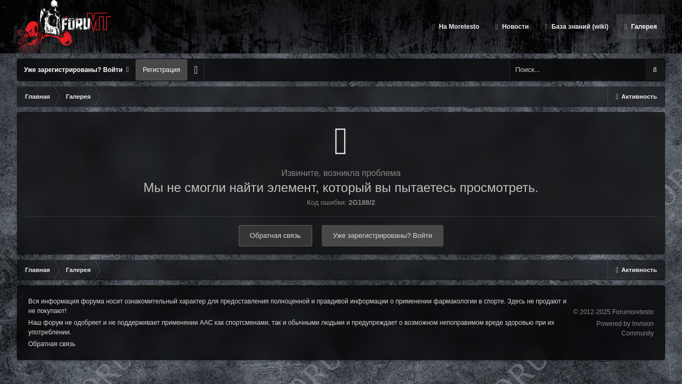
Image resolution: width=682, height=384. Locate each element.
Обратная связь (275, 235)
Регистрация (161, 70)
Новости (514, 26)
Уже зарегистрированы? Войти (76, 70)
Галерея (643, 26)
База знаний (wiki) (579, 26)
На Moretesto (458, 26)
